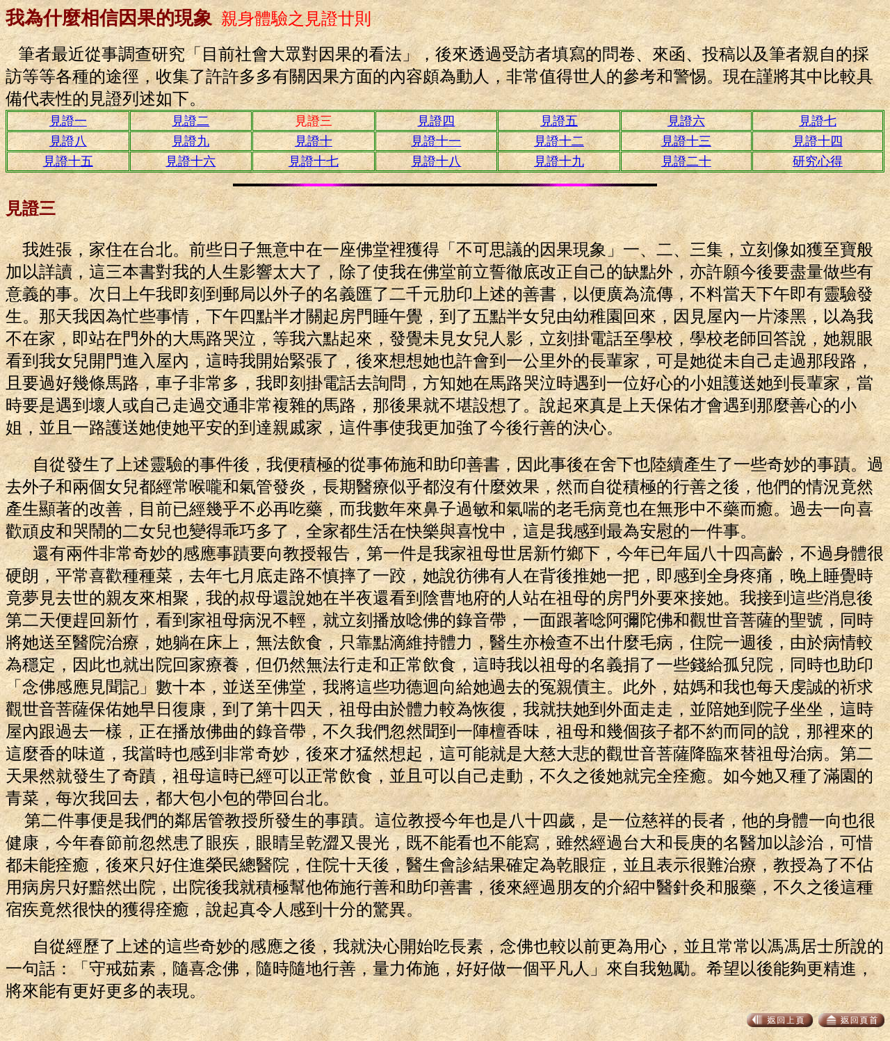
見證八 (68, 141)
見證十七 (314, 161)
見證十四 (818, 141)
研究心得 (818, 161)
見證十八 (436, 161)
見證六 (686, 121)
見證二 (190, 121)
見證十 (313, 141)
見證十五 (68, 161)
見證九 (190, 141)
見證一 (68, 121)
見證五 (559, 121)
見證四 (436, 121)
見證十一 (436, 141)
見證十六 (190, 161)
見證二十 (686, 161)
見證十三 (686, 141)
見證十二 (559, 141)
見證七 (817, 121)
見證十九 (559, 161)
